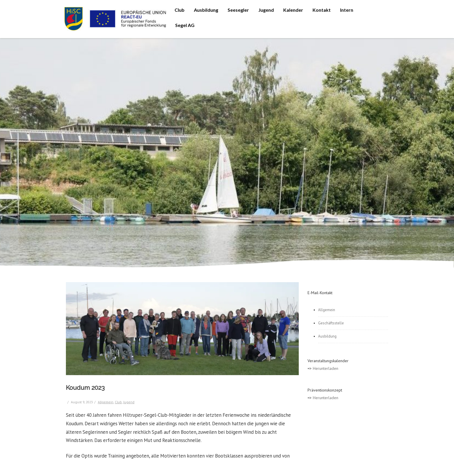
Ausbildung (206, 10)
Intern (346, 10)
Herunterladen (325, 368)
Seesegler (238, 10)
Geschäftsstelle (331, 323)
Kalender (293, 10)
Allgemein (105, 402)
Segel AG (184, 25)
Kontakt (322, 10)
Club (180, 10)
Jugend (266, 10)
